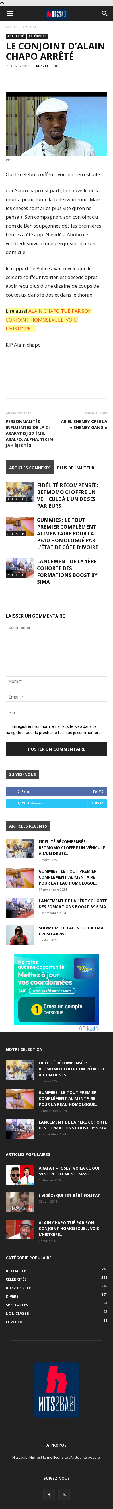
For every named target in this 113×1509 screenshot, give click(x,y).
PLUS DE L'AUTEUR (75, 467)
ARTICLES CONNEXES (29, 467)
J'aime (98, 791)
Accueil (11, 27)
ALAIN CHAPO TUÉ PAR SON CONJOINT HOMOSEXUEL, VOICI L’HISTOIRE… (49, 320)
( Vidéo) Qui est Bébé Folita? (69, 1195)
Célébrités (37, 36)
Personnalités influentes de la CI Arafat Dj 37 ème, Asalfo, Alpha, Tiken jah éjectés (29, 433)
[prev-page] (9, 596)
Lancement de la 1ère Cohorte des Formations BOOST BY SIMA (67, 571)
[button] (10, 13)
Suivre (97, 803)
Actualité (29, 27)
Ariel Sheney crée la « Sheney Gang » (84, 424)
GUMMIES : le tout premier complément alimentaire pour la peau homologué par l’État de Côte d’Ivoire (67, 534)
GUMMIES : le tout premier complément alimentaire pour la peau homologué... (68, 877)
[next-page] (18, 596)
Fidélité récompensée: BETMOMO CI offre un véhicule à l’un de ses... (72, 847)
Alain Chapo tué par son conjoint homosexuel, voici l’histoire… (69, 1228)
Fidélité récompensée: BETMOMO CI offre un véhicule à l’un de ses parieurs (67, 495)
